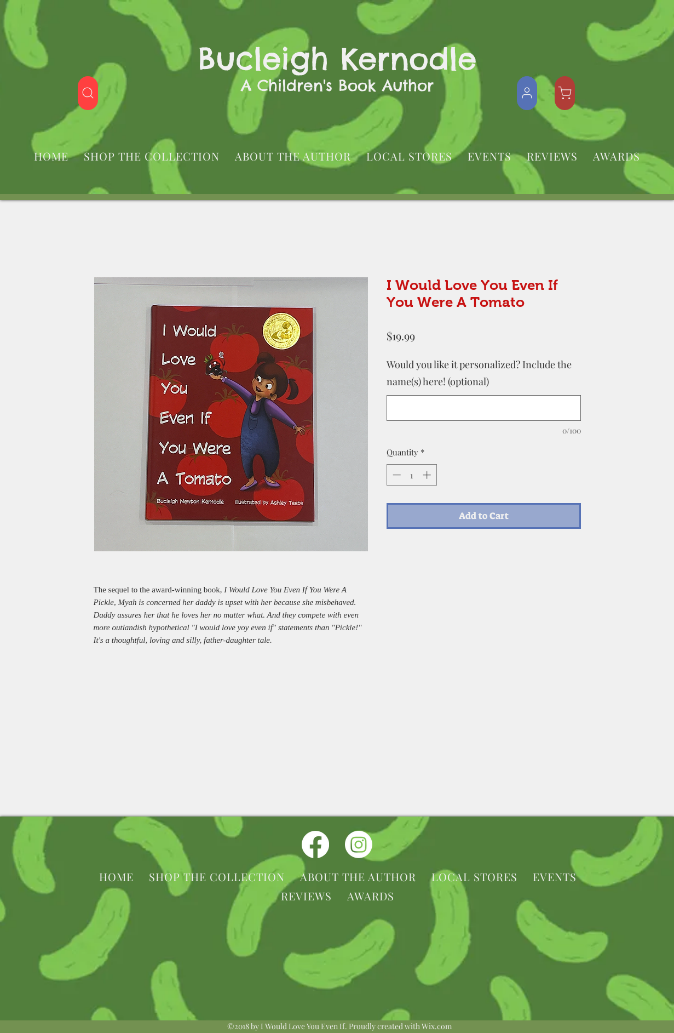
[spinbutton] (411, 475)
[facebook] (315, 844)
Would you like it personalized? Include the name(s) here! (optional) (479, 373)
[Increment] (427, 475)
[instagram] (358, 844)
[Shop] (88, 93)
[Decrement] (395, 475)
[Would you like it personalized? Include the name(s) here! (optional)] (483, 408)
